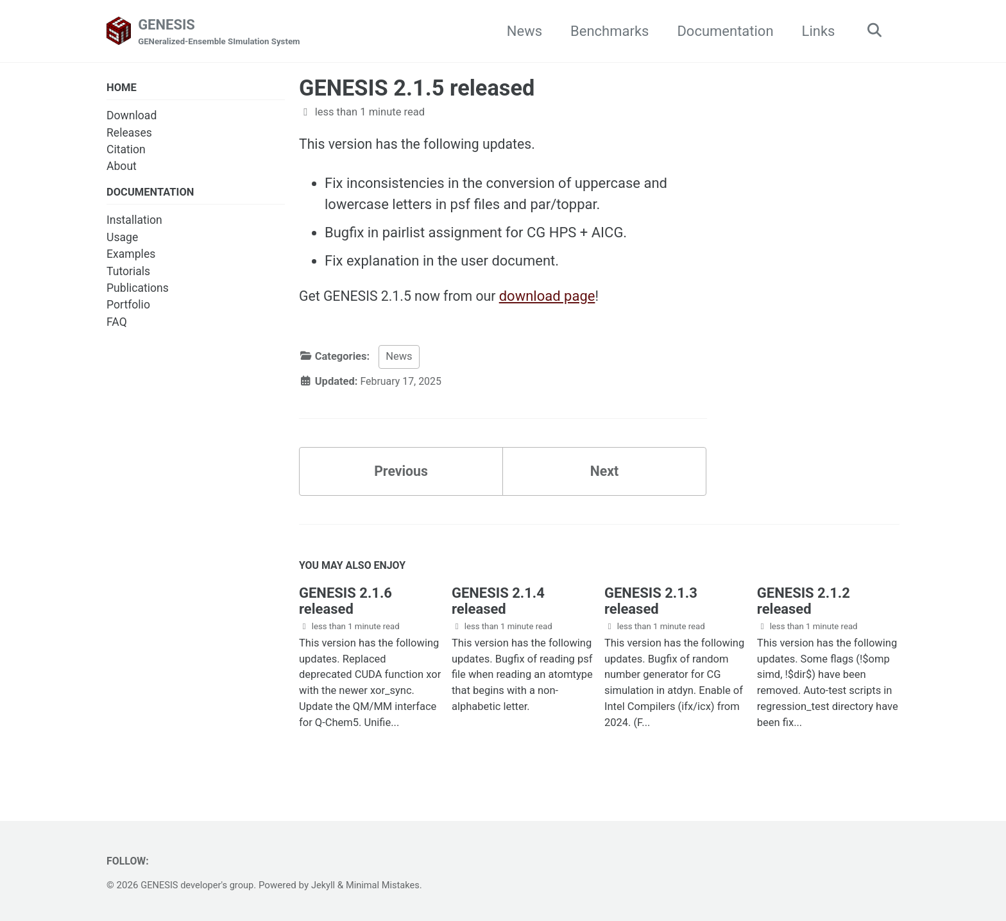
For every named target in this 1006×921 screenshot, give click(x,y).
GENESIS (222, 33)
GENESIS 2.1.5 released (416, 88)
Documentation (722, 31)
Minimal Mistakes (389, 885)
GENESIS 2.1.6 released (345, 607)
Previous (401, 475)
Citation (126, 150)
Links (815, 31)
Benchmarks (606, 31)
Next (604, 475)
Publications (138, 289)
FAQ (117, 323)
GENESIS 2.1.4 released (498, 607)
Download (132, 116)
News (521, 31)
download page (554, 298)
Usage (122, 238)
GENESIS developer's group (199, 885)
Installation (134, 221)
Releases (129, 133)
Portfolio (128, 306)
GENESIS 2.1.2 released (803, 607)
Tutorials (128, 272)
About (122, 167)
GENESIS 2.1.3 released (650, 607)
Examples (131, 255)
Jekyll (327, 885)
